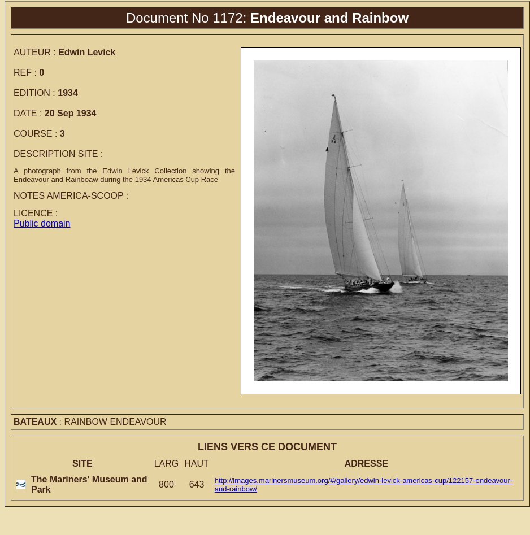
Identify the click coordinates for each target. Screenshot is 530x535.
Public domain (42, 223)
